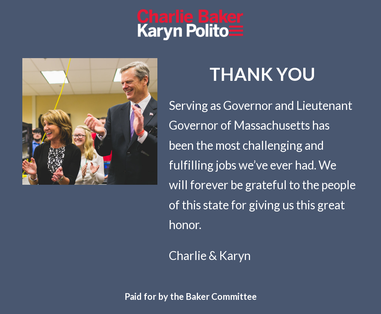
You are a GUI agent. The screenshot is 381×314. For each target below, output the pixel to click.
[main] (262, 74)
